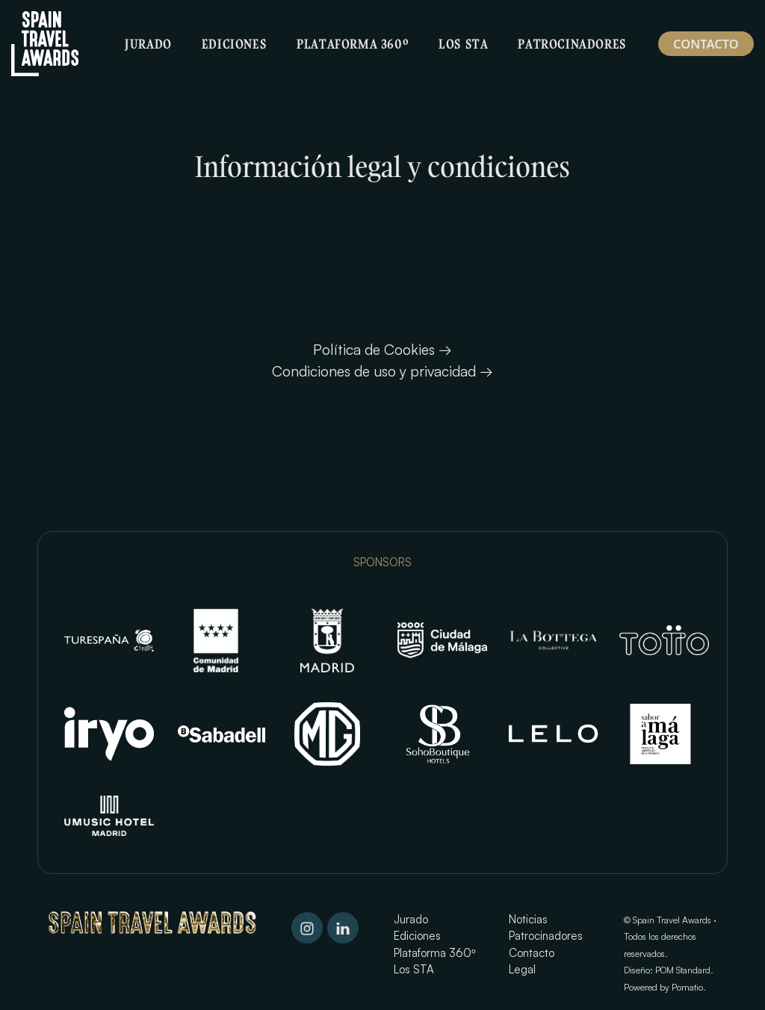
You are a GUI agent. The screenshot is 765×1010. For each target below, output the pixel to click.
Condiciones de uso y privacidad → (382, 371)
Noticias (528, 919)
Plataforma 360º (435, 953)
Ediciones (417, 936)
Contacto (531, 953)
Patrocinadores (546, 936)
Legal (522, 969)
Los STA (414, 969)
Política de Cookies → (382, 349)
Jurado (411, 919)
